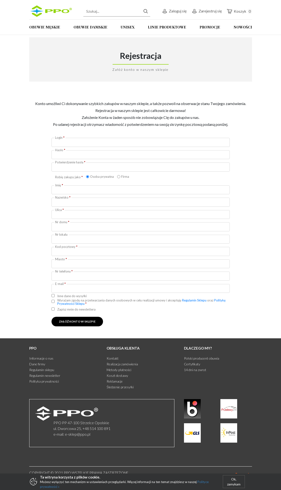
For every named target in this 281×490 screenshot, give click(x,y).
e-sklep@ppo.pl (77, 434)
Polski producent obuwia (201, 358)
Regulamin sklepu (41, 370)
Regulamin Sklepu (194, 300)
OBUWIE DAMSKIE (90, 27)
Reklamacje (115, 381)
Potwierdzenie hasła (70, 162)
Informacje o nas (41, 358)
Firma (125, 176)
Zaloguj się (174, 11)
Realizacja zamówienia (122, 364)
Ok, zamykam (234, 481)
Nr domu (62, 222)
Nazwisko (62, 197)
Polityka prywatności (44, 381)
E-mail (60, 283)
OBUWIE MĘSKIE (44, 27)
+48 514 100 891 (96, 428)
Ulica (59, 210)
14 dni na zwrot (195, 370)
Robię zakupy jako (69, 177)
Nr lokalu (61, 234)
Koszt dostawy (117, 375)
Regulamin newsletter (44, 375)
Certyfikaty (192, 364)
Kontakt (113, 358)
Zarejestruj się (206, 11)
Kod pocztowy (66, 246)
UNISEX (127, 27)
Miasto (61, 259)
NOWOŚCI (243, 27)
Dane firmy (37, 364)
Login (59, 137)
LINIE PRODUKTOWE (167, 27)
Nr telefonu (64, 271)
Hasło (60, 150)
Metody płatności (119, 370)
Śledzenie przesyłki (120, 387)
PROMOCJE (210, 27)
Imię (59, 185)
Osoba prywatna (102, 176)
